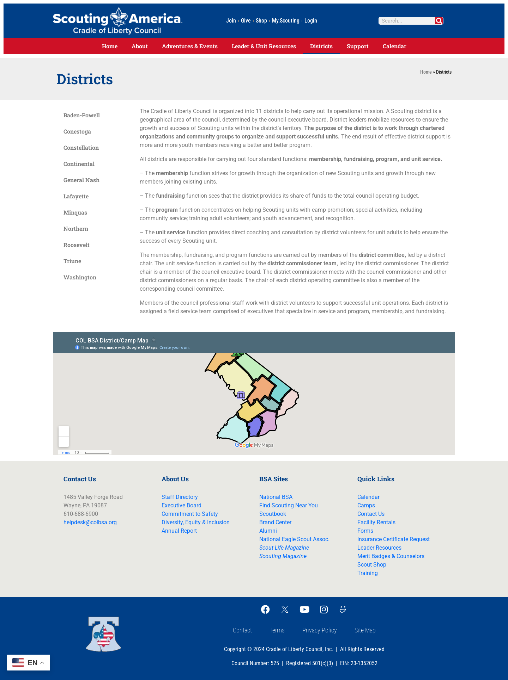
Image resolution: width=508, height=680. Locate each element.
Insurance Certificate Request (393, 539)
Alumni (268, 530)
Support (358, 46)
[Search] (439, 20)
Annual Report (179, 530)
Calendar (394, 46)
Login (310, 20)
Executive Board (181, 505)
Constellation (81, 147)
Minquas (75, 212)
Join (231, 20)
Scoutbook (272, 514)
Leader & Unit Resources (264, 46)
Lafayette (76, 196)
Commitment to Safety (190, 514)
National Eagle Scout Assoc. (294, 539)
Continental (79, 163)
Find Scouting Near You (288, 505)
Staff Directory (180, 497)
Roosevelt (77, 244)
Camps (366, 505)
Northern (76, 228)
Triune (72, 261)
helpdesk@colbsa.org (90, 522)
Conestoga (77, 131)
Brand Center (275, 522)
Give (246, 20)
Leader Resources (379, 547)
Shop (261, 20)
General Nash (81, 180)
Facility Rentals (376, 522)
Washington (80, 277)
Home (109, 46)
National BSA (275, 497)
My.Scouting (286, 20)
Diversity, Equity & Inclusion (196, 522)
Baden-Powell (82, 115)
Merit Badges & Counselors (390, 556)
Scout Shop (371, 564)
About (140, 46)
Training (367, 573)
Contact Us (371, 514)
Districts (321, 46)
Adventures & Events (190, 46)
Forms (365, 530)
